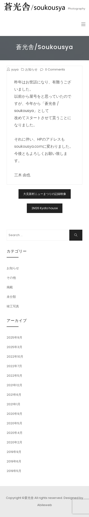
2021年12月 (14, 385)
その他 (11, 277)
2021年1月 (13, 404)
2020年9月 (14, 413)
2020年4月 (15, 433)
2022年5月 (14, 375)
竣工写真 (13, 306)
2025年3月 (14, 347)
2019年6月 (14, 461)
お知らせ (31, 69)
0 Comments (55, 69)
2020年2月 (14, 442)
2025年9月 (14, 337)
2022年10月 (15, 356)
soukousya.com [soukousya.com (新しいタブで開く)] (28, 146)
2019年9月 (14, 452)
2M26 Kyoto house (45, 208)
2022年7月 (14, 366)
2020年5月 (14, 423)
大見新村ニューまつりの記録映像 (44, 194)
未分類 (11, 296)
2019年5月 (14, 471)
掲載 (10, 287)
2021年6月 (14, 394)
